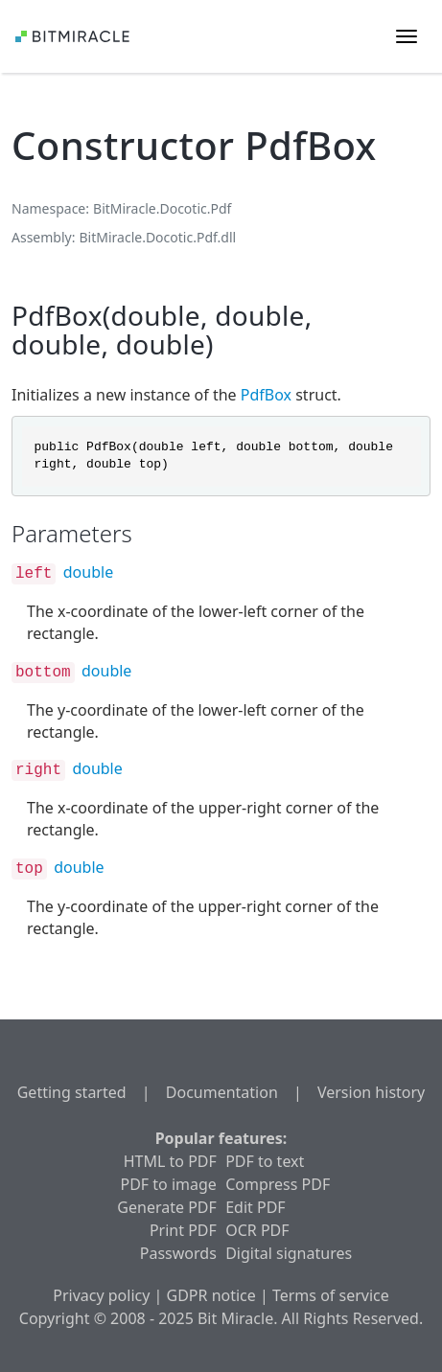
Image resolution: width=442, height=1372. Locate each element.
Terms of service (330, 1295)
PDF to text (264, 1161)
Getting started (72, 1092)
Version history (371, 1092)
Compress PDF (277, 1184)
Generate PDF (166, 1207)
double (88, 572)
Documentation (222, 1092)
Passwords (178, 1253)
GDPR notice (211, 1295)
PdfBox (266, 394)
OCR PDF (257, 1230)
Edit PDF (255, 1207)
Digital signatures (288, 1253)
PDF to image (168, 1184)
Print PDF (183, 1230)
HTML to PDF (170, 1161)
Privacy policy (101, 1295)
